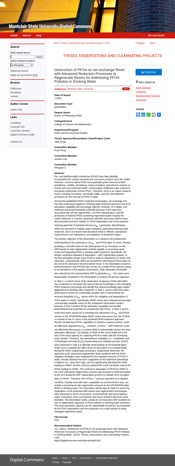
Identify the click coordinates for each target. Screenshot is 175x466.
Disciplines (15, 92)
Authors (14, 96)
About (65, 458)
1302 (107, 43)
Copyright (66, 462)
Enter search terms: (20, 52)
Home (56, 43)
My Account (86, 458)
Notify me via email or (24, 75)
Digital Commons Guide (22, 134)
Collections (15, 88)
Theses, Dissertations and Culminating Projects (82, 43)
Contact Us (16, 141)
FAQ (74, 458)
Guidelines (15, 123)
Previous (141, 43)
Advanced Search (19, 71)
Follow (126, 89)
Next (152, 43)
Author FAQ (16, 109)
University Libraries (20, 130)
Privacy (55, 462)
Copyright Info (17, 126)
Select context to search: (22, 61)
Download (148, 72)
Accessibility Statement (106, 458)
